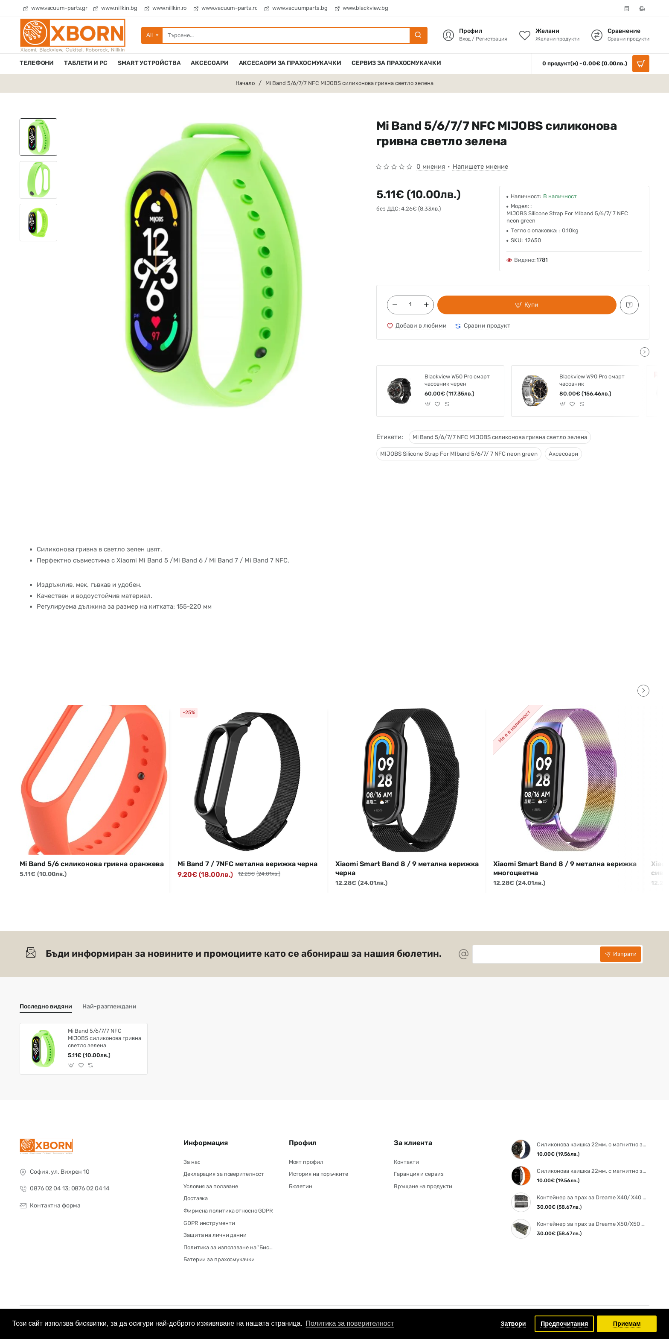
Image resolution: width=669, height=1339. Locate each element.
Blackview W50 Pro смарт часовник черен (457, 380)
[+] (426, 305)
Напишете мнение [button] (480, 166)
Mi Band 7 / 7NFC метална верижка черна (247, 864)
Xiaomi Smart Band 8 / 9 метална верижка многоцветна (565, 868)
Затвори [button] (513, 1323)
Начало (245, 83)
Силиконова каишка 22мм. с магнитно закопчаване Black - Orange (592, 1171)
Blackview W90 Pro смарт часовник (592, 380)
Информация (205, 1143)
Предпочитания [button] (564, 1323)
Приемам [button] (627, 1323)
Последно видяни (46, 1006)
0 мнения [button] (430, 166)
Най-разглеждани (109, 1006)
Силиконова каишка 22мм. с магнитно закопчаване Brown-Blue (592, 1144)
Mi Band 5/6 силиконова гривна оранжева (92, 864)
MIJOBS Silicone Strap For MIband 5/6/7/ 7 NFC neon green (459, 453)
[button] (527, 305)
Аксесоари (563, 453)
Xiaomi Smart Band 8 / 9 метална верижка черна (407, 868)
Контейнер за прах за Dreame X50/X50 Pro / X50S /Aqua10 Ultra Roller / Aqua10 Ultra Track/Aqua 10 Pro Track (592, 1224)
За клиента (413, 1143)
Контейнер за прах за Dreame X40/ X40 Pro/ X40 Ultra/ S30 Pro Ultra (592, 1197)
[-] (394, 305)
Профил (303, 1143)
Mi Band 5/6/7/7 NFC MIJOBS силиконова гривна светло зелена (500, 437)
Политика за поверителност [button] (349, 1323)
